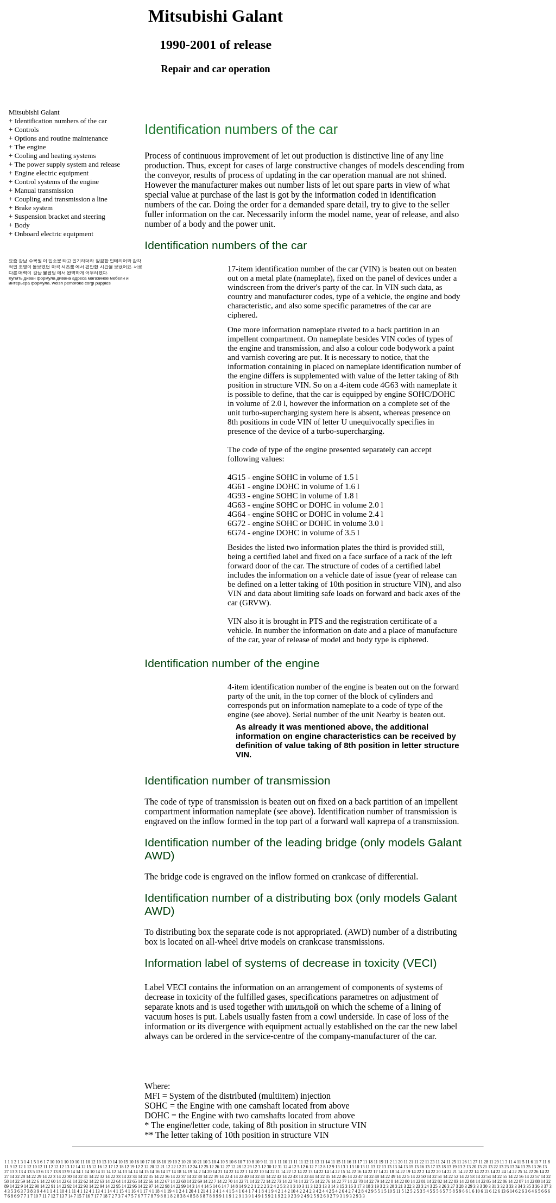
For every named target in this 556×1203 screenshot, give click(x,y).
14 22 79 (371, 1181)
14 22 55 (499, 1176)
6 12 (493, 1191)
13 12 (376, 1166)
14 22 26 (530, 1171)
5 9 (458, 1191)
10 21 (197, 1162)
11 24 (440, 1162)
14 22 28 (17, 1176)
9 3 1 (341, 1196)
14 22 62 (80, 1181)
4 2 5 (330, 1191)
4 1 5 (230, 1191)
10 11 (80, 1162)
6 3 (524, 1191)
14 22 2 (417, 1171)
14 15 (144, 1171)
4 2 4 (320, 1191)
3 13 (323, 1186)
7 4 (124, 1196)
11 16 (346, 1162)
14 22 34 (129, 1176)
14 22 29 (33, 1176)
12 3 (256, 1166)
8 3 (179, 1196)
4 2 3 (310, 1191)
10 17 (145, 1162)
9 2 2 (282, 1196)
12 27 (225, 1166)
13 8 (57, 1171)
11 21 (408, 1162)
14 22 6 (32, 1181)
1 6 (39, 1162)
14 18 (176, 1171)
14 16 (155, 1171)
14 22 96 (129, 1186)
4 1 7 (249, 1191)
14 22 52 (450, 1176)
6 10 (475, 1191)
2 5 (279, 1186)
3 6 (17, 1191)
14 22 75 (306, 1181)
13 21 (482, 1166)
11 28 (483, 1162)
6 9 (17, 1196)
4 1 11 (70, 1191)
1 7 (46, 1162)
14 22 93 (80, 1186)
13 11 (365, 1166)
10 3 (207, 1162)
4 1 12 (82, 1191)
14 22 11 (272, 1171)
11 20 (398, 1162)
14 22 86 (499, 1181)
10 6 (233, 1162)
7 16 (86, 1196)
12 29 (246, 1166)
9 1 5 (262, 1196)
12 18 (118, 1166)
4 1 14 (106, 1191)
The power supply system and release (67, 164)
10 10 (69, 1162)
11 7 (537, 1162)
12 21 (160, 1166)
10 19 (167, 1162)
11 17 (357, 1162)
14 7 (225, 1186)
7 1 (26, 1196)
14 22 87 (515, 1181)
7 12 (51, 1196)
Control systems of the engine (57, 182)
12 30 (266, 1166)
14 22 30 (64, 1176)
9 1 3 (243, 1196)
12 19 (129, 1166)
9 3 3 (360, 1196)
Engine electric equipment (52, 173)
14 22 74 (290, 1181)
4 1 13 (94, 1191)
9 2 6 (321, 1196)
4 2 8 (359, 1191)
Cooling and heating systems (55, 155)
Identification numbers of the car (61, 121)
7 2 (111, 1196)
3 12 (314, 1186)
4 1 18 (154, 1191)
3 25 (434, 1186)
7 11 (43, 1196)
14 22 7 (209, 1181)
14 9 (243, 1186)
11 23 (430, 1162)
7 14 (69, 1196)
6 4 (531, 1191)
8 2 (173, 1196)
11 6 (529, 1162)
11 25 (451, 1162)
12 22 (170, 1166)
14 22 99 (178, 1186)
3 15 (340, 1186)
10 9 (259, 1162)
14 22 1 (241, 1171)
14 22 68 (178, 1181)
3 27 (451, 1186)
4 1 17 (142, 1191)
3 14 (332, 1186)
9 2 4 (302, 1196)
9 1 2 (233, 1196)
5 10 (388, 1191)
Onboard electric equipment (54, 234)
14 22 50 (418, 1176)
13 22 (493, 1166)
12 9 (330, 1166)
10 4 (215, 1162)
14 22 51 (434, 1176)
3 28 (460, 1186)
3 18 (366, 1186)
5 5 (432, 1191)
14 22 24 (498, 1171)
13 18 (441, 1166)
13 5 (31, 1171)
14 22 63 (96, 1181)
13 (337, 1166)
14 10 (89, 1171)
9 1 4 (253, 1196)
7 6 (137, 1196)
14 (73, 1171)
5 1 (380, 1191)
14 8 (234, 1186)
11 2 (388, 1162)
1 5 (33, 1162)
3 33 (510, 1186)
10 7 (241, 1162)
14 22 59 (17, 1181)
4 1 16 (130, 1191)
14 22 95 (113, 1186)
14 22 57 (532, 1176)
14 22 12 (288, 1171)
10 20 (186, 1162)
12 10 (32, 1166)
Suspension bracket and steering (60, 216)
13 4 (22, 1171)
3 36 (536, 1186)
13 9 (66, 1171)
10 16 (134, 1162)
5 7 (445, 1191)
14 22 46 (338, 1176)
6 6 (544, 1191)
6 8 (10, 1196)
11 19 (378, 1162)
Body (22, 225)
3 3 (476, 1186)
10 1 (59, 1162)
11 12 (303, 1162)
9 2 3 (292, 1196)
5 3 (419, 1191)
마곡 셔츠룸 (63, 266)
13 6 (39, 1171)
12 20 (149, 1166)
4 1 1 (47, 1191)
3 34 (518, 1186)
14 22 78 (355, 1181)
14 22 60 (47, 1181)
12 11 (43, 1166)
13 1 (344, 1166)
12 (15, 1166)
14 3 (190, 1186)
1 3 (20, 1162)
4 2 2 (300, 1191)
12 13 (64, 1166)
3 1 (289, 1186)
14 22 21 (449, 1171)
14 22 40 (241, 1176)
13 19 (452, 1166)
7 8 (150, 1196)
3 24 (425, 1186)
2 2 (260, 1186)
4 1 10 (58, 1191)
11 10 (282, 1162)
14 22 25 (514, 1171)
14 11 (100, 1171)
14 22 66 (145, 1181)
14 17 (165, 1171)
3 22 (408, 1186)
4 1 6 (240, 1191)
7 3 (118, 1196)
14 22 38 (194, 1176)
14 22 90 (31, 1186)
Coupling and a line (61, 199)
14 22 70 (224, 1181)
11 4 (512, 1162)
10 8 (250, 1162)
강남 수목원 (29, 260)
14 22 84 (467, 1181)
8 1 (166, 1196)
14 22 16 (353, 1171)
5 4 (425, 1191)
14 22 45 (322, 1176)
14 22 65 (129, 1181)
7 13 (60, 1196)
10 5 (224, 1162)
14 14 (133, 1171)
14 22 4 (225, 1176)
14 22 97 (145, 1186)
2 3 (266, 1186)
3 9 (36, 1191)
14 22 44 (306, 1176)
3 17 (358, 1186)
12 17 (107, 1166)
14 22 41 (257, 1176)
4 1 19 (166, 1191)
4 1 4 (220, 1191)
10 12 (91, 1162)
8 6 (199, 1196)
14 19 (187, 1171)
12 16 (97, 1166)
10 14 (112, 1162)
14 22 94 (96, 1186)
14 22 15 (337, 1171)
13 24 (515, 1166)
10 (52, 1162)
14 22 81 (418, 1181)
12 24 (192, 1166)
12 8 (321, 1166)
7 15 (77, 1196)
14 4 (199, 1186)
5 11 (397, 1191)
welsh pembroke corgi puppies (81, 283)
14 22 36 (161, 1176)
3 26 (442, 1186)
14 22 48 (371, 1176)
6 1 (468, 1191)
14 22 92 (64, 1186)
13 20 (471, 1166)
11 (266, 1162)
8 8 (212, 1196)
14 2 (197, 1171)
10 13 (101, 1162)
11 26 (462, 1162)
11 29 (494, 1162)
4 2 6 (340, 1191)
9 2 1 (272, 1196)
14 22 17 (369, 1171)
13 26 (536, 1166)
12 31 (277, 1166)
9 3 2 (350, 1196)
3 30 (484, 1186)
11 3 (504, 1162)
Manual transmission (44, 190)
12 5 (295, 1166)
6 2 (518, 1191)
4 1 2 (177, 1191)
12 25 (203, 1166)
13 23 (504, 1166)
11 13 (314, 1162)
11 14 (325, 1162)
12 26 (214, 1166)
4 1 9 (269, 1191)
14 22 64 (113, 1181)
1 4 (26, 1162)
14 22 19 (402, 1171)
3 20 (390, 1186)
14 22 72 (257, 1181)
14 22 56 (515, 1176)
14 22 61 (64, 1181)
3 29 (468, 1186)
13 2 (461, 1166)
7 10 (34, 1196)
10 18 (156, 1162)
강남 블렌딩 (44, 272)
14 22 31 (80, 1176)
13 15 (408, 1166)
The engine (30, 147)
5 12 (405, 1191)
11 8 (546, 1162)
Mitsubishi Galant (34, 112)
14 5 (208, 1186)
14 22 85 (483, 1181)
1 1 (7, 1162)
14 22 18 (386, 1171)
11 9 (8, 1166)
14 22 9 (16, 1186)
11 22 (419, 1162)
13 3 (13, 1171)
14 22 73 (273, 1181)
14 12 (111, 1171)
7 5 (131, 1196)
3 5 (10, 1191)
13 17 (430, 1166)
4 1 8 (259, 1191)
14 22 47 (355, 1176)
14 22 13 (304, 1171)
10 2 (176, 1162)
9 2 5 (311, 1196)
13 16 (419, 1166)
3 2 (383, 1186)
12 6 (304, 1166)
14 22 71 (241, 1181)
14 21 (218, 1171)
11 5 (521, 1162)
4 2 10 (290, 1191)
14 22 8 (386, 1181)
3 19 (375, 1186)
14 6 (216, 1186)
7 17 (95, 1196)
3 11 (305, 1186)
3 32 (501, 1186)
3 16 (349, 1186)
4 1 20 (187, 1191)
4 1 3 (210, 1191)
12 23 (181, 1166)
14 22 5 (402, 1176)
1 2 (13, 1162)
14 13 (122, 1171)
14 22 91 (47, 1186)
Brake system (34, 208)
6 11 (484, 1191)
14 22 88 (532, 1181)
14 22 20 (432, 1171)
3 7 (23, 1191)
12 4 (286, 1166)
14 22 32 (96, 1176)
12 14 (75, 1166)
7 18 (104, 1196)
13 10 (354, 1166)
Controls (27, 129)
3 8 (30, 1191)
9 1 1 (223, 1196)
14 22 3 (48, 1176)
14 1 (80, 1171)
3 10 (297, 1186)
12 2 (139, 1166)
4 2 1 (279, 1191)
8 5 (192, 1196)
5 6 (438, 1191)
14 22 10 (256, 1171)
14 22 (228, 1171)
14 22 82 (434, 1181)
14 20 (207, 1171)
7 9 (157, 1196)
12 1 (22, 1166)
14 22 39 (210, 1176)
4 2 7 (349, 1191)
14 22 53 (467, 1176)
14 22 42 (273, 1176)
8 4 (186, 1196)
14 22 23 (481, 1171)
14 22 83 (450, 1181)
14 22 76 (322, 1181)
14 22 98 (161, 1186)
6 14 (510, 1191)
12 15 (86, 1166)
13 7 (48, 1171)
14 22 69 (194, 1181)
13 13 (386, 1166)
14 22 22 (465, 1171)
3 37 (544, 1186)
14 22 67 (161, 1181)
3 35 (527, 1186)
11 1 (272, 1162)
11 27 (472, 1162)
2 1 (253, 1186)
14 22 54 (483, 1176)
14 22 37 (178, 1176)
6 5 (537, 1191)
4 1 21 (199, 1191)
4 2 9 (369, 1191)
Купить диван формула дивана (40, 278)
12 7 (313, 1166)
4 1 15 (118, 1191)
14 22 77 (338, 1181)
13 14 (397, 1166)
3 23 (416, 1186)
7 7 (144, 1196)
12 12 (53, 1166)
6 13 (502, 1191)
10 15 (123, 1162)
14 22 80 (401, 1181)
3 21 (399, 1186)
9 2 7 (331, 1196)
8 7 (205, 1196)
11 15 (335, 1162)
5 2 (412, 1191)
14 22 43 (290, 1176)
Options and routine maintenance (61, 138)
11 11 (293, 1162)
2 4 (273, 1186)
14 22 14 (320, 1171)
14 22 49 (387, 1176)
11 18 (367, 1162)
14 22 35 (145, 1176)
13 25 (525, 1166)
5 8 (451, 1191)
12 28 (236, 1166)
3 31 (492, 1186)
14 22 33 (113, 1176)
